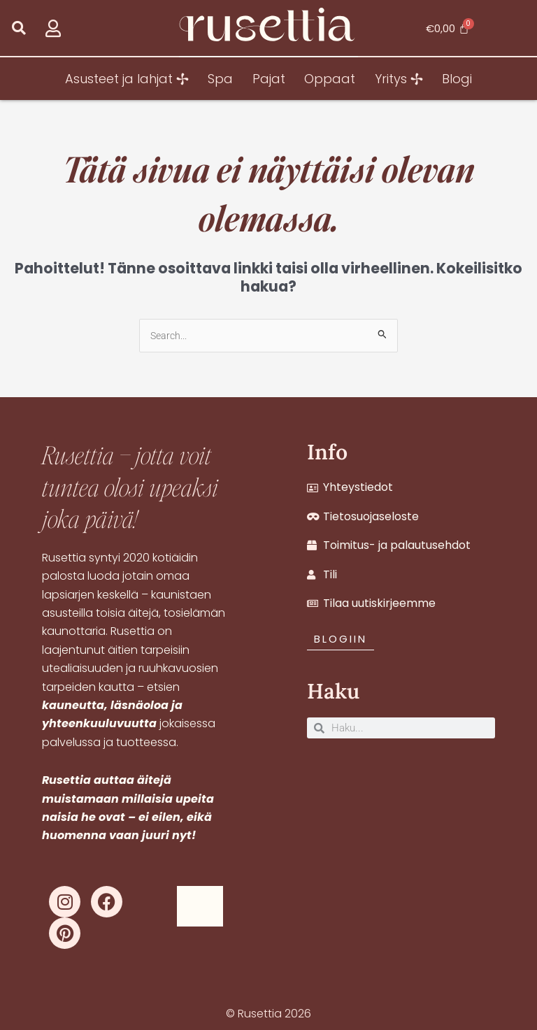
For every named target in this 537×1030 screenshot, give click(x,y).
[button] (18, 28)
